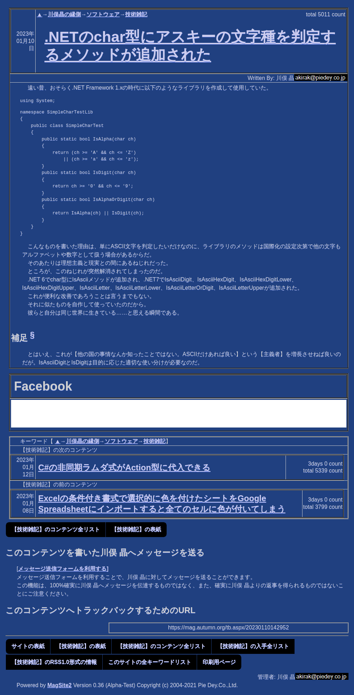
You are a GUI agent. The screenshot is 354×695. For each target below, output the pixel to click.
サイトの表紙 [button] (28, 646)
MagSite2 (59, 685)
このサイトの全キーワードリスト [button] (149, 662)
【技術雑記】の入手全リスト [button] (253, 646)
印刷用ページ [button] (219, 662)
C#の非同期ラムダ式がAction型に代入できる (124, 467)
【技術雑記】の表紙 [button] (136, 529)
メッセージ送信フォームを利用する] (63, 569)
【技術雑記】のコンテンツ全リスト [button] (55, 529)
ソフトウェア (103, 14)
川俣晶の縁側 (64, 14)
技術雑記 (136, 14)
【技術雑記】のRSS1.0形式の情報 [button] (54, 662)
